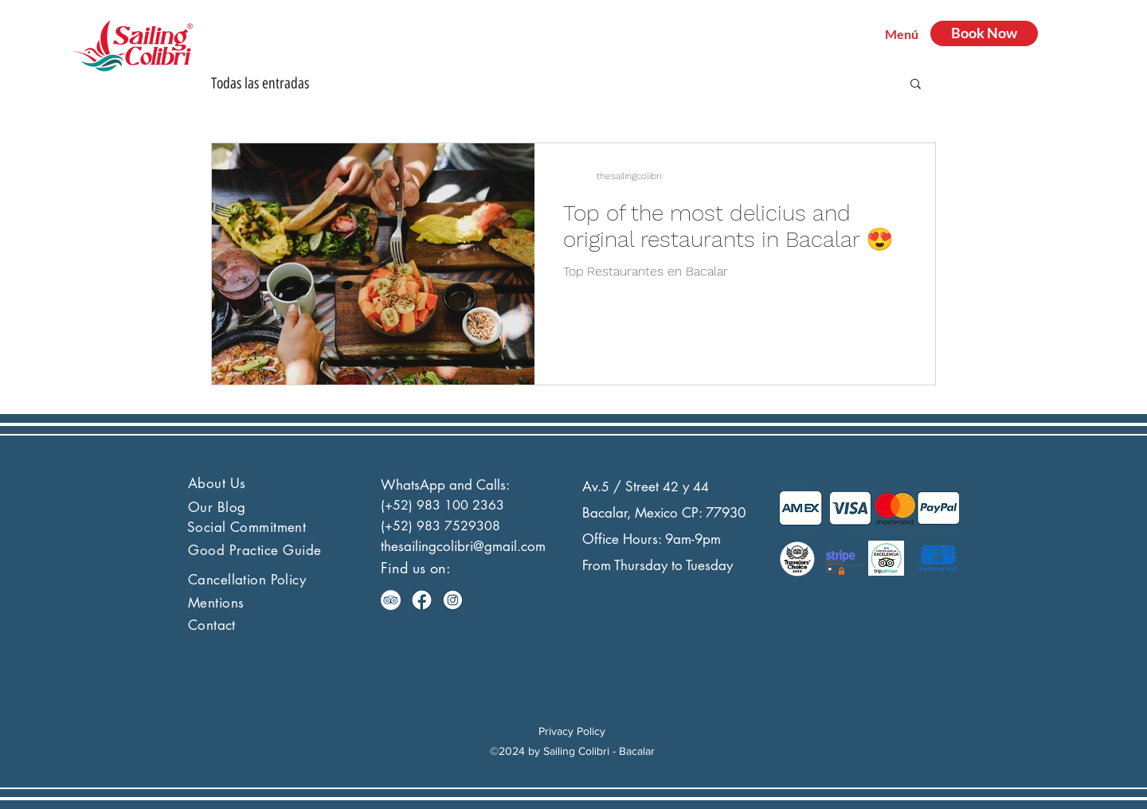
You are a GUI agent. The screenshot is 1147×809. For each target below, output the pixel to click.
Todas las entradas (260, 83)
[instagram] (453, 600)
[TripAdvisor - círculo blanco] (391, 600)
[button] (915, 84)
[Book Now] (984, 33)
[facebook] (422, 600)
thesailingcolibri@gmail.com (463, 546)
